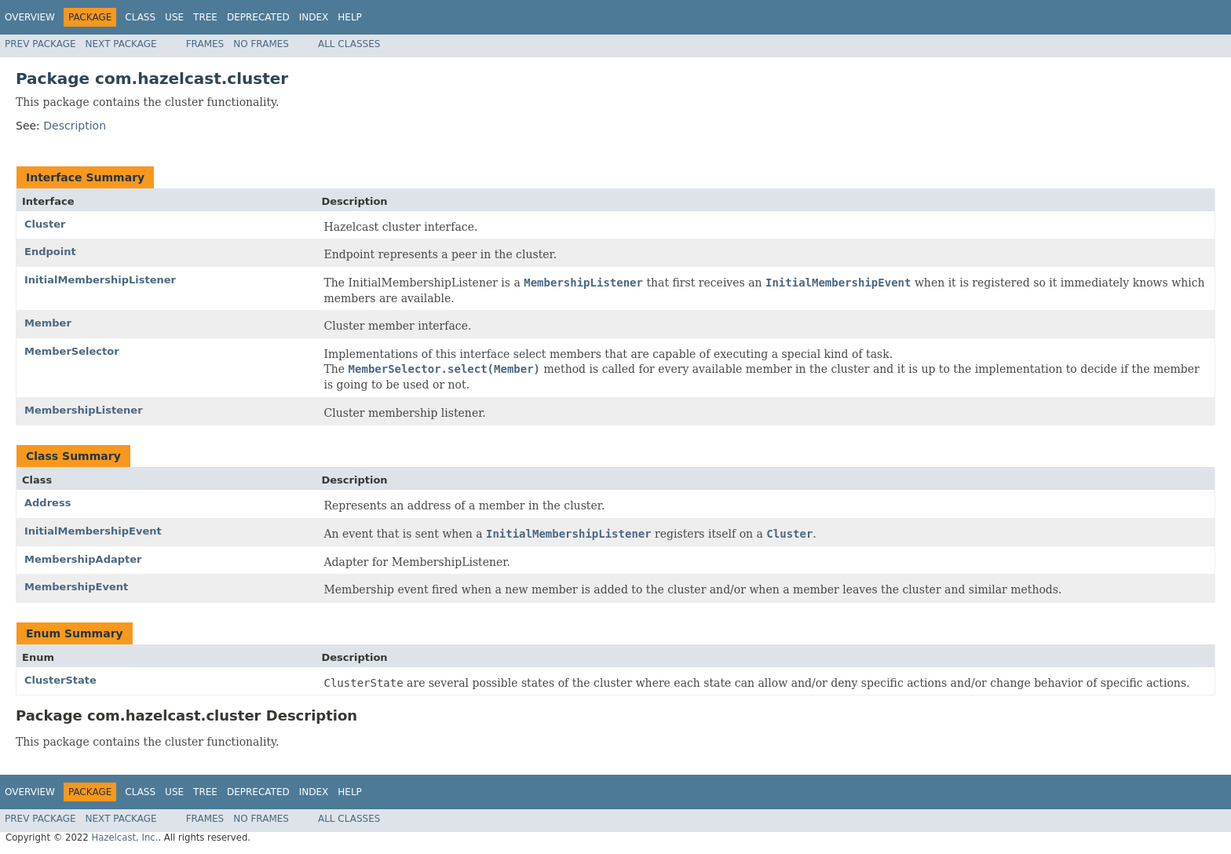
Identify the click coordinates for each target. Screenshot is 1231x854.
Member (47, 323)
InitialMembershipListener (100, 280)
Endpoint (50, 251)
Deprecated (258, 17)
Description (74, 125)
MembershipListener (83, 410)
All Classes (349, 43)
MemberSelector (71, 351)
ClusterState (60, 680)
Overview (30, 17)
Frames (205, 43)
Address (47, 503)
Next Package (121, 43)
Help (350, 17)
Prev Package (40, 43)
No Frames (261, 43)
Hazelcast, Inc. (124, 837)
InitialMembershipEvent (93, 531)
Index (314, 17)
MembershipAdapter (82, 559)
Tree (205, 17)
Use (174, 17)
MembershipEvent (76, 587)
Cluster (44, 224)
